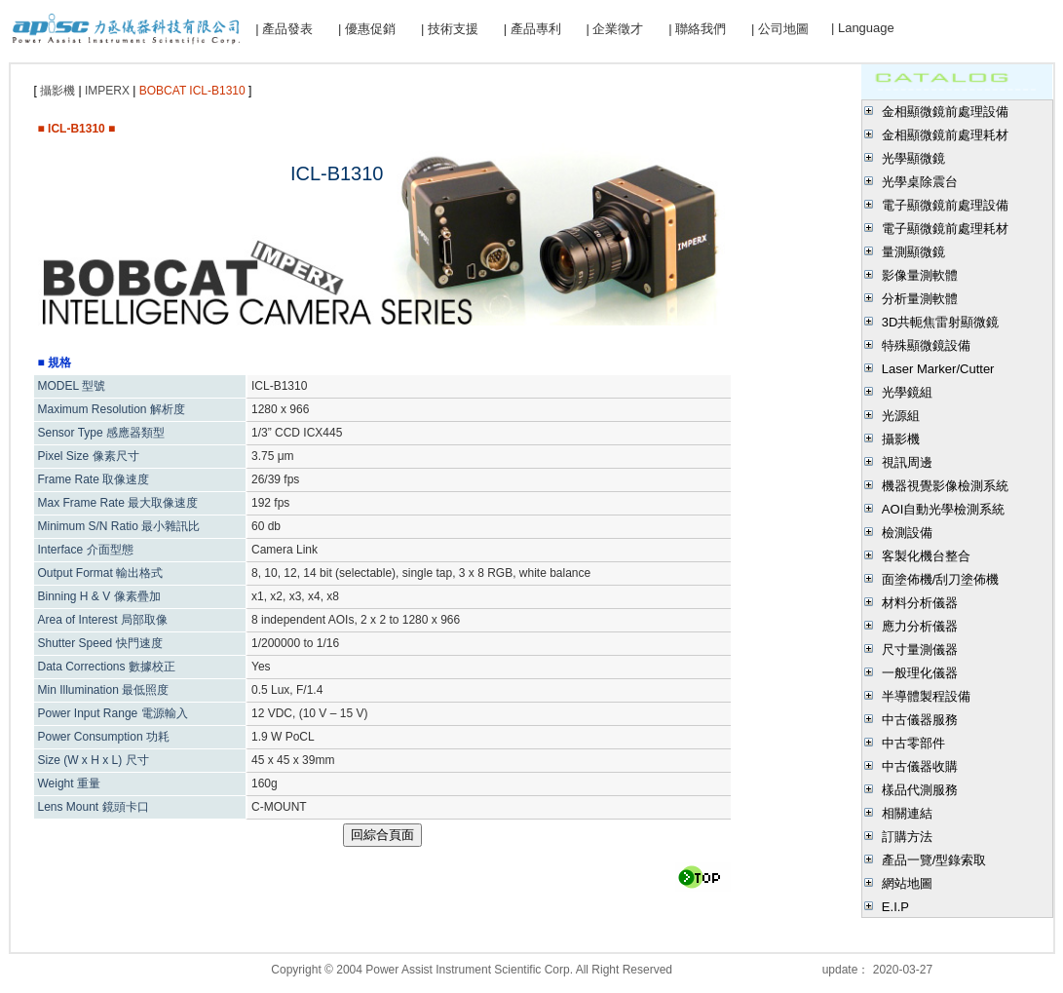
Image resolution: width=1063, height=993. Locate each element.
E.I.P (895, 906)
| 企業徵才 (614, 28)
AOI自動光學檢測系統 (943, 509)
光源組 (901, 415)
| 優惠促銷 (367, 28)
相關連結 (907, 813)
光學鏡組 (907, 392)
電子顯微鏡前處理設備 (945, 205)
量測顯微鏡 (913, 252)
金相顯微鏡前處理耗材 (945, 135)
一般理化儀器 (920, 673)
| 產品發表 (284, 28)
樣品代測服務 (920, 790)
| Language (862, 27)
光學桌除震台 (920, 181)
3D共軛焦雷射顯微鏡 (941, 322)
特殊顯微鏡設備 (926, 345)
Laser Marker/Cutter (938, 369)
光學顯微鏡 (913, 158)
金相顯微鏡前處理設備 (945, 111)
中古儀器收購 (920, 766)
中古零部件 (913, 743)
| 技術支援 (449, 28)
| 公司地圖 (780, 28)
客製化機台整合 (926, 556)
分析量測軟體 (920, 298)
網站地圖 (907, 883)
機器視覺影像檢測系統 (945, 485)
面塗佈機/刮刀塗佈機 (941, 579)
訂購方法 (907, 836)
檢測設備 (907, 532)
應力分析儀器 (920, 626)
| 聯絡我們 (697, 28)
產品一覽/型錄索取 (934, 860)
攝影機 (901, 439)
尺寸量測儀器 (920, 649)
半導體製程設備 (926, 696)
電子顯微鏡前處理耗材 (945, 228)
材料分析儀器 (920, 602)
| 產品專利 (532, 28)
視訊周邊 (907, 462)
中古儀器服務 (920, 719)
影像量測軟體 (920, 275)
